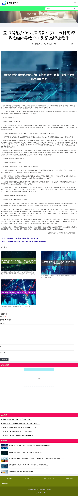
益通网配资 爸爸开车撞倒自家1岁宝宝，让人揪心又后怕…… (20, 423)
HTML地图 (48, 489)
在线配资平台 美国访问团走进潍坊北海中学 (21, 471)
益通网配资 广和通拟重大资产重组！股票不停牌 (16, 431)
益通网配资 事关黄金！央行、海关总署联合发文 (16, 419)
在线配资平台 (29, 478)
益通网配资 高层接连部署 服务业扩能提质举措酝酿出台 (18, 427)
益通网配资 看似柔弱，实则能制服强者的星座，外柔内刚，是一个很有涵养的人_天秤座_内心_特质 (36, 458)
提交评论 (4, 359)
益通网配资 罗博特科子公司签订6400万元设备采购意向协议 (25, 452)
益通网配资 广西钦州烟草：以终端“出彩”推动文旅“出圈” (23, 238)
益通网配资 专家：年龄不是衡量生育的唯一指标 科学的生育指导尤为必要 (29, 445)
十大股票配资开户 (68, 478)
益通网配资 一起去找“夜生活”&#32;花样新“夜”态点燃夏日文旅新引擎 (26, 241)
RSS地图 (42, 489)
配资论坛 (9, 478)
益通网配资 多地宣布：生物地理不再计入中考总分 (17, 435)
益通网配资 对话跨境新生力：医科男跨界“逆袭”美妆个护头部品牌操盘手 (29, 465)
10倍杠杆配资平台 (49, 478)
